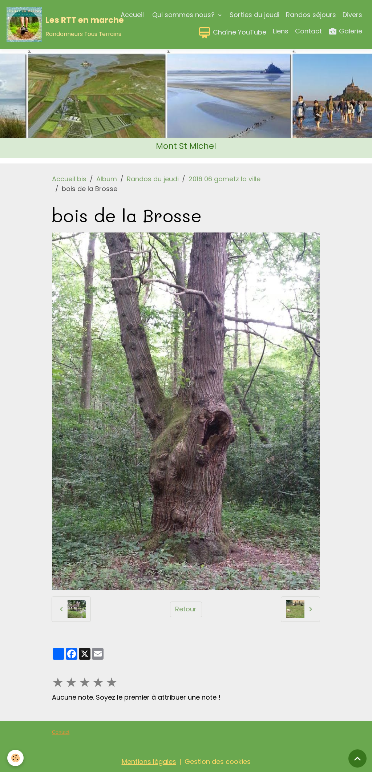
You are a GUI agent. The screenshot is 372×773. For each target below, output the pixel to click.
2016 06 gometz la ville (224, 178)
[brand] (47, 24)
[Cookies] (15, 758)
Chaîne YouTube (232, 32)
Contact (308, 31)
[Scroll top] (357, 758)
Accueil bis (69, 178)
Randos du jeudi (153, 178)
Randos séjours (311, 14)
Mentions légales (149, 761)
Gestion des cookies (218, 761)
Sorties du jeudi (254, 14)
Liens (280, 31)
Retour (186, 609)
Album (106, 178)
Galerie (345, 31)
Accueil (132, 14)
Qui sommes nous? (183, 14)
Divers (352, 14)
